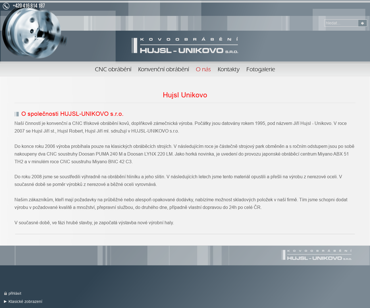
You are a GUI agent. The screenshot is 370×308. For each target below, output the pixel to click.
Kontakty (229, 70)
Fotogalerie (260, 70)
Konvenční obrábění (163, 70)
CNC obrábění (113, 70)
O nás (185, 45)
